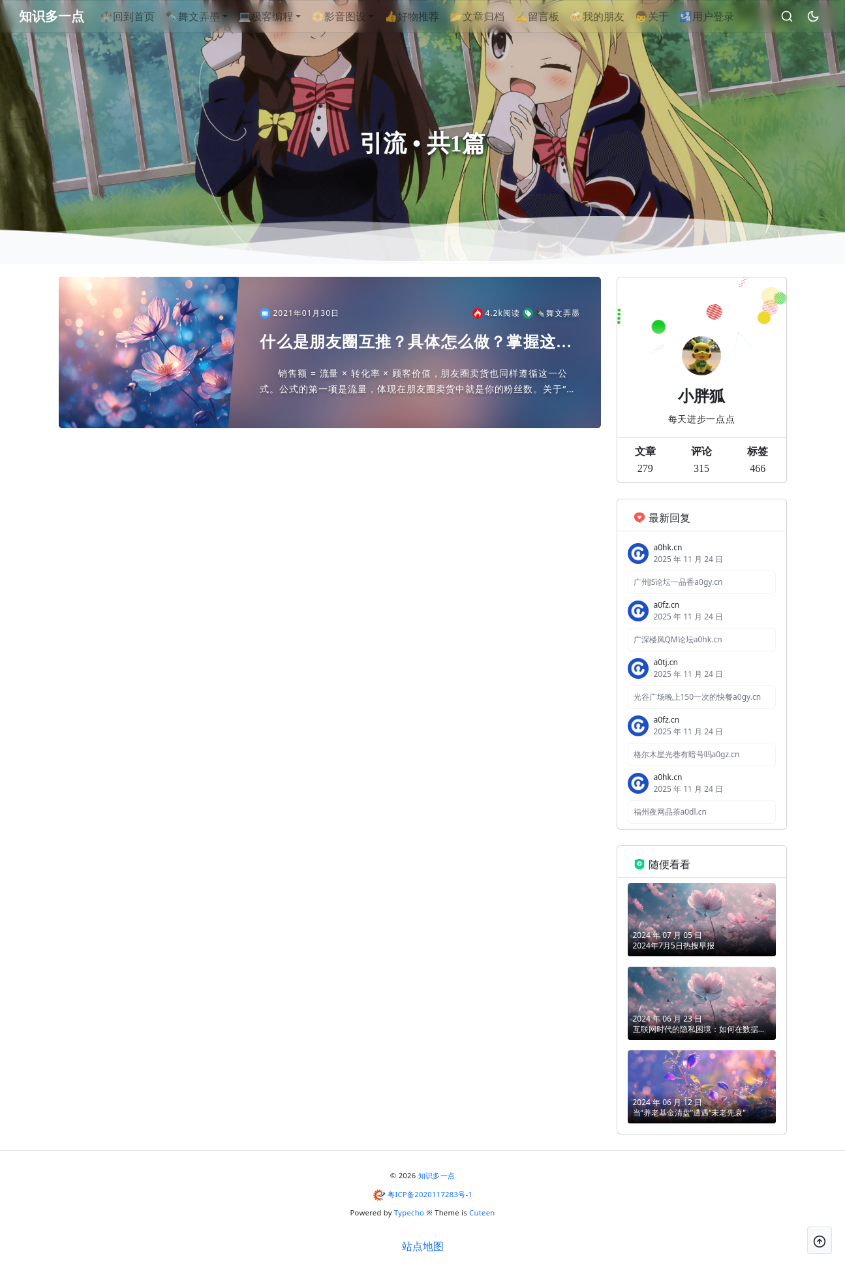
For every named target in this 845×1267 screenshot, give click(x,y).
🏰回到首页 (148, 16)
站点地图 (423, 1246)
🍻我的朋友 (618, 16)
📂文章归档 (497, 16)
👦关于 (673, 16)
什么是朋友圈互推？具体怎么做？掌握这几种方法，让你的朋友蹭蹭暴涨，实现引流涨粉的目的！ (416, 343)
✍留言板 (558, 16)
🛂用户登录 (727, 16)
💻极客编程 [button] (286, 16)
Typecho (409, 1212)
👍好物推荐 (432, 16)
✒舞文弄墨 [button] (213, 16)
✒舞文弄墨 (551, 313)
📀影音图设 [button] (359, 16)
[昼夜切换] (809, 16)
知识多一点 (436, 1175)
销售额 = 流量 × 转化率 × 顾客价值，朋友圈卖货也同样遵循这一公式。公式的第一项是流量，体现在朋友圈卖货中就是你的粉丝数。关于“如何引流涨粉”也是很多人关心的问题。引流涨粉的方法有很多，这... (418, 382)
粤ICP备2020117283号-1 (430, 1194)
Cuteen (482, 1212)
